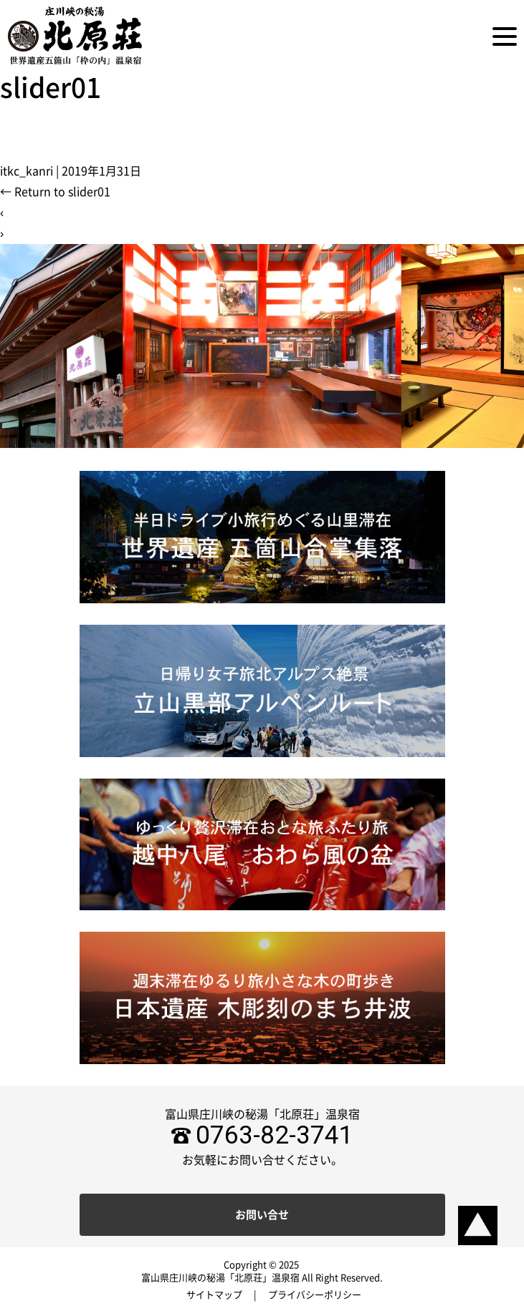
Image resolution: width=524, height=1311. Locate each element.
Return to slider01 (55, 192)
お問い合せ (262, 1214)
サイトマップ (214, 1295)
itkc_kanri (26, 171)
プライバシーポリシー (314, 1295)
